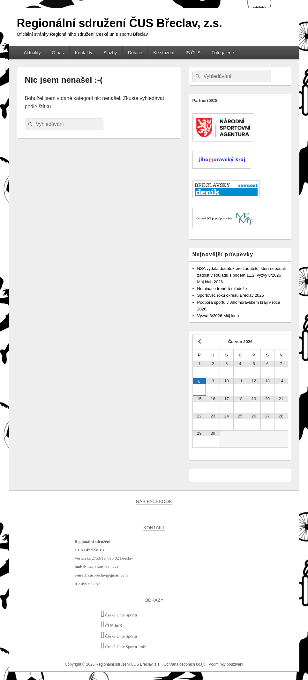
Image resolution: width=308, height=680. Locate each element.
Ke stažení (163, 52)
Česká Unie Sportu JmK (123, 646)
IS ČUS (192, 52)
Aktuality (32, 52)
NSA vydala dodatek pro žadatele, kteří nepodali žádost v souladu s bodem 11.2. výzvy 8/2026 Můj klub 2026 (241, 275)
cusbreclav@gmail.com (108, 575)
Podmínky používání (225, 664)
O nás (58, 52)
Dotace (135, 52)
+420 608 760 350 (102, 566)
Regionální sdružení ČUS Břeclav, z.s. (119, 23)
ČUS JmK (112, 625)
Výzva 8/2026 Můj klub (218, 315)
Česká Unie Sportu (119, 615)
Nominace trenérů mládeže (222, 288)
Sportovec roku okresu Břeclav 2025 (230, 295)
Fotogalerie (223, 52)
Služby (110, 52)
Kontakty (83, 52)
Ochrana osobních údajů (185, 664)
